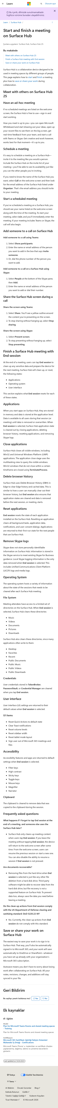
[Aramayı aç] (41, 3)
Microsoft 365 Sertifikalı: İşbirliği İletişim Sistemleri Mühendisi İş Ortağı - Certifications (25, 1041)
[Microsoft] (29, 3)
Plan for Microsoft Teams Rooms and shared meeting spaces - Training (29, 1027)
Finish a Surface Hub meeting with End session (24, 59)
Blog (36, 1088)
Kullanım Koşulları (37, 1095)
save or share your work (26, 81)
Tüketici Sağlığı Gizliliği (14, 1095)
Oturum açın (50, 3)
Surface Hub (16, 22)
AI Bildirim (9, 1088)
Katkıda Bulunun (12, 1092)
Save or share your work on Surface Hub (22, 62)
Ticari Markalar (11, 1099)
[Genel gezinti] (2, 3)
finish (39, 77)
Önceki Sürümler (24, 1088)
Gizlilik (25, 1092)
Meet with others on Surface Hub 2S (20, 55)
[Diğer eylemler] (52, 22)
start (30, 77)
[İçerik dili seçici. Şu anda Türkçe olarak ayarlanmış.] (11, 1075)
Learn (5, 22)
